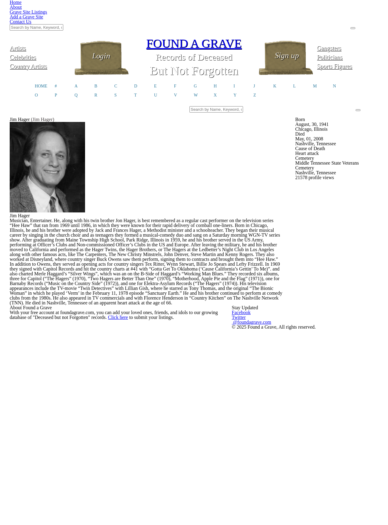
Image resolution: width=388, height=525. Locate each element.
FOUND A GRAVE (194, 13)
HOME (41, 58)
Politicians (348, 26)
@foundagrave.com (293, 493)
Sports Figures (347, 35)
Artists (40, 17)
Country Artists (40, 35)
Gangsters (347, 17)
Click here (191, 497)
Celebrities (40, 26)
